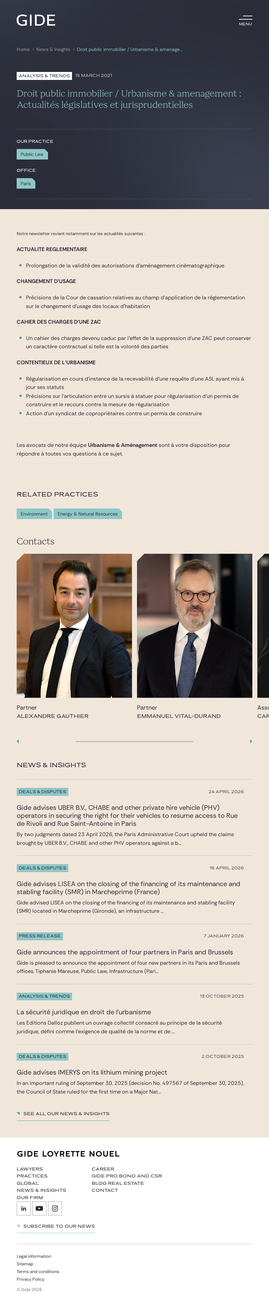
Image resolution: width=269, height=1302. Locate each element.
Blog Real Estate (118, 1183)
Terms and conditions (38, 1271)
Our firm (30, 1197)
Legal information (34, 1256)
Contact (105, 1190)
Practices (32, 1176)
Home (23, 49)
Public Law (32, 154)
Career (103, 1169)
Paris (26, 183)
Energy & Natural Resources (88, 514)
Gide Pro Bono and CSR (127, 1176)
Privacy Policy (30, 1279)
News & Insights (53, 49)
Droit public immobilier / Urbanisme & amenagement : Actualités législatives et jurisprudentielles (131, 49)
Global (28, 1183)
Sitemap (25, 1264)
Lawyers (30, 1169)
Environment (34, 514)
